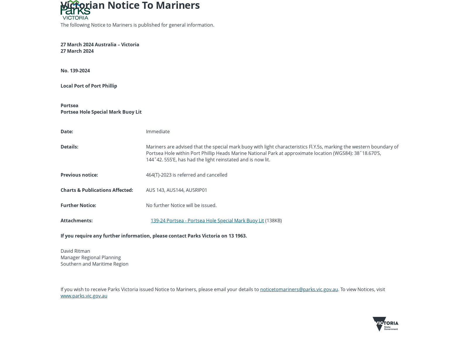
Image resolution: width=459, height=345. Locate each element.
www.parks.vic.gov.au (84, 296)
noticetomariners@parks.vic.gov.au (299, 289)
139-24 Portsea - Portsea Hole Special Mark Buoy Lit (207, 220)
